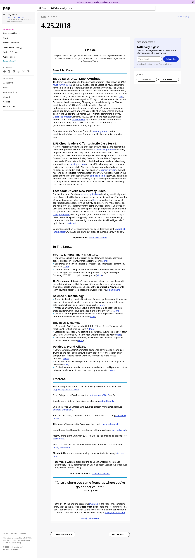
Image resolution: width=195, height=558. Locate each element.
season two (58, 438)
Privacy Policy (21, 540)
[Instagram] (9, 71)
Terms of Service (9, 542)
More (66, 266)
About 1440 (8, 83)
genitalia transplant (62, 409)
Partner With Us (10, 92)
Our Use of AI (9, 106)
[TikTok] (18, 71)
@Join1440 (115, 512)
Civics (5, 38)
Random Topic (9, 61)
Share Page (183, 16)
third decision (78, 119)
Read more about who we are (106, 2)
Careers (6, 102)
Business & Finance (11, 33)
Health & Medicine (11, 42)
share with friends (101, 473)
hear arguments (100, 131)
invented (93, 503)
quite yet (71, 223)
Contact (6, 97)
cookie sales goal (109, 424)
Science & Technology (12, 47)
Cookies (23, 533)
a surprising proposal (104, 149)
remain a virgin (108, 169)
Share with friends (98, 237)
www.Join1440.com (90, 518)
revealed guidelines (90, 194)
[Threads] (14, 71)
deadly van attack (61, 447)
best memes (95, 395)
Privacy (14, 533)
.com (122, 512)
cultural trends (106, 401)
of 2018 (105, 395)
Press (5, 87)
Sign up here (113, 289)
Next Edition (119, 534)
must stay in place (62, 84)
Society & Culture (10, 52)
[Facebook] (4, 71)
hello (107, 512)
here (121, 96)
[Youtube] (28, 71)
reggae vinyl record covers (66, 389)
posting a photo (78, 164)
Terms (5, 533)
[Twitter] (23, 71)
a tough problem (61, 214)
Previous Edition (63, 534)
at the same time (98, 175)
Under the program (62, 116)
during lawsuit (119, 430)
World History (9, 57)
